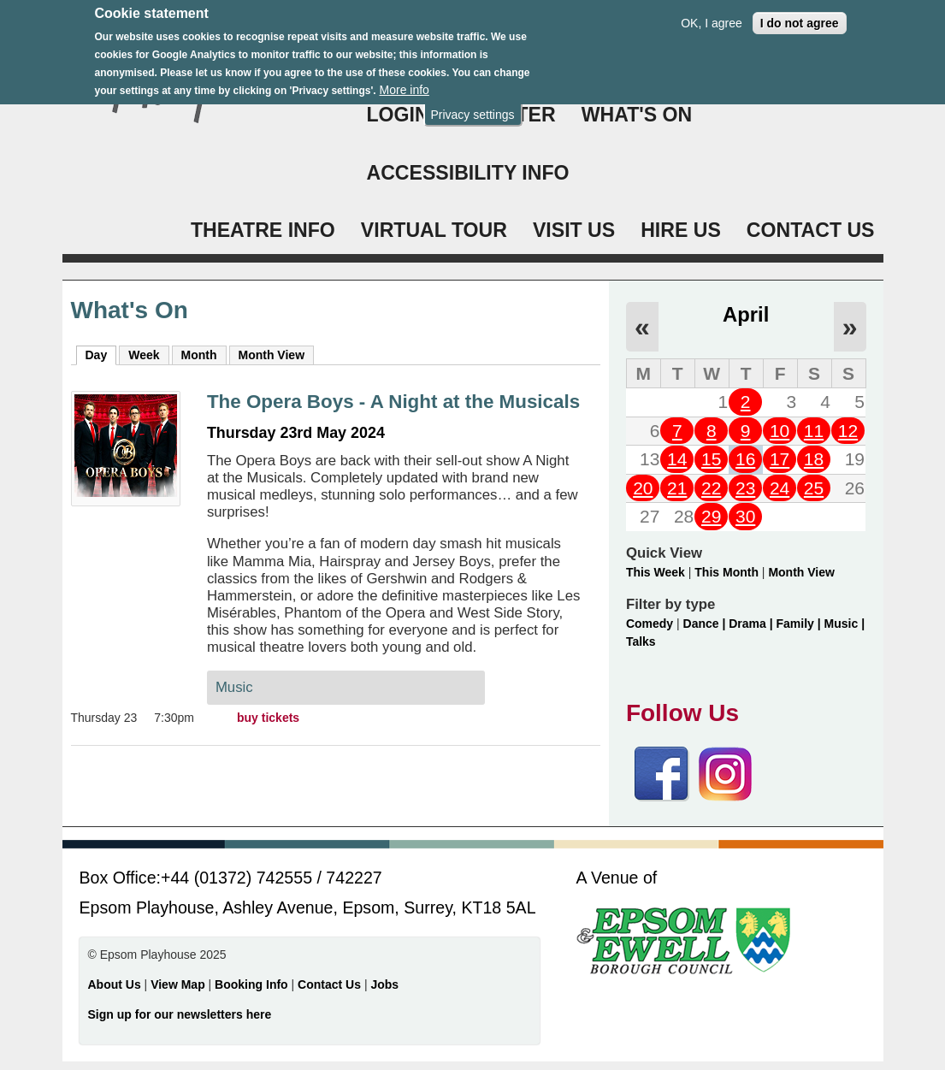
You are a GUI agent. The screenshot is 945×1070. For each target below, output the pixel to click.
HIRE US (681, 230)
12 (848, 430)
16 (745, 459)
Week (143, 355)
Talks (641, 641)
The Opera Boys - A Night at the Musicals (393, 401)
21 (677, 488)
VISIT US (574, 230)
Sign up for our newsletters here (180, 1014)
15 (711, 459)
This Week (655, 572)
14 (677, 459)
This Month (726, 572)
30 (745, 516)
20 (643, 488)
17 (779, 459)
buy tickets (268, 717)
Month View (272, 355)
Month (199, 355)
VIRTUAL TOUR (434, 230)
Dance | (706, 623)
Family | (800, 623)
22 (711, 488)
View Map (179, 984)
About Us (114, 984)
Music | (844, 623)
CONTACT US (811, 230)
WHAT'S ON (637, 114)
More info (404, 84)
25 (814, 488)
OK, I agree (711, 16)
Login (398, 114)
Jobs (384, 984)
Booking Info (251, 984)
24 (779, 488)
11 (814, 430)
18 (814, 459)
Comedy (649, 623)
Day (101, 354)
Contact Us (331, 984)
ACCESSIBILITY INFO (468, 173)
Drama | (752, 623)
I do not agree (799, 16)
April (746, 314)
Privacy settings (472, 108)
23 (745, 488)
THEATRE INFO (263, 230)
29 (711, 516)
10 (779, 430)
